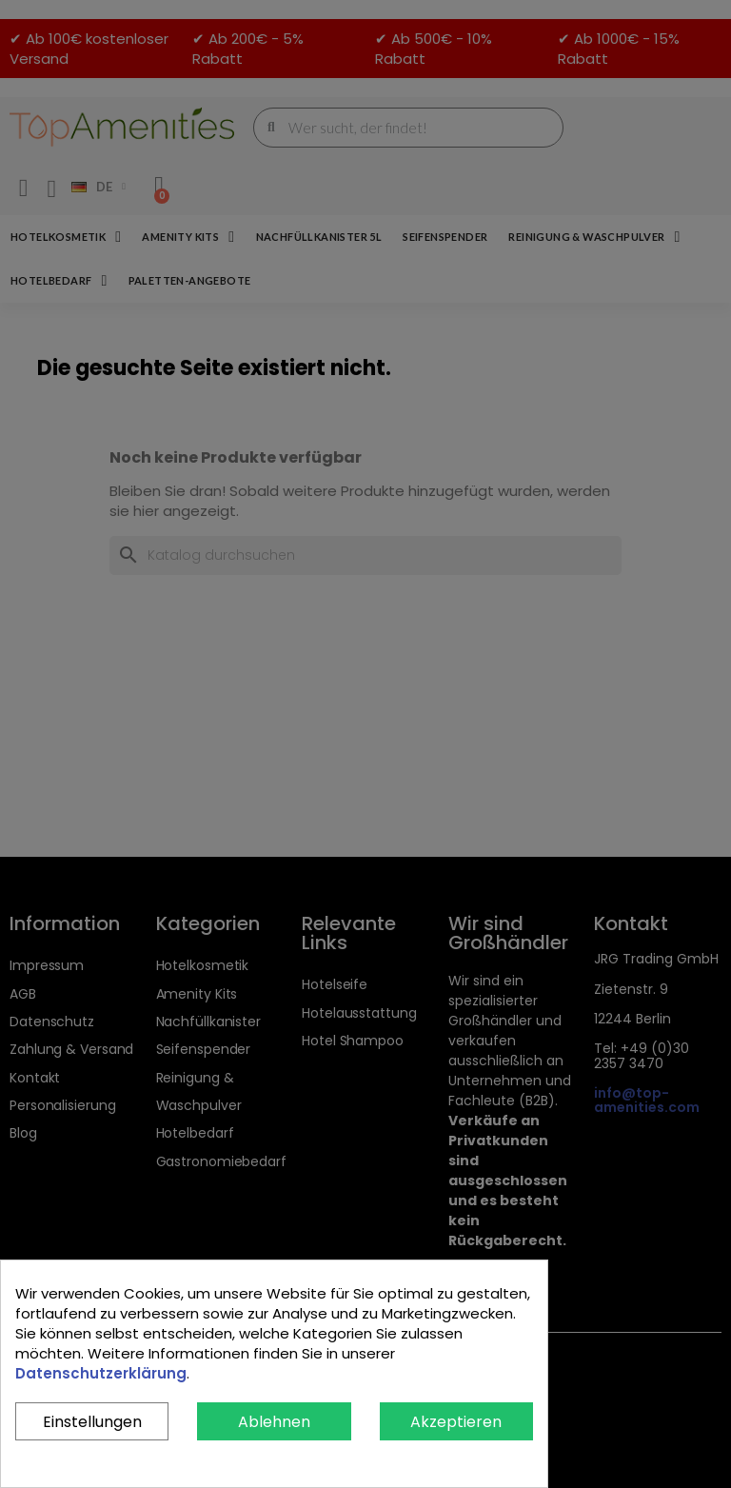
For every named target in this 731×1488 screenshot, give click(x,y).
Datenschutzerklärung (101, 1373)
